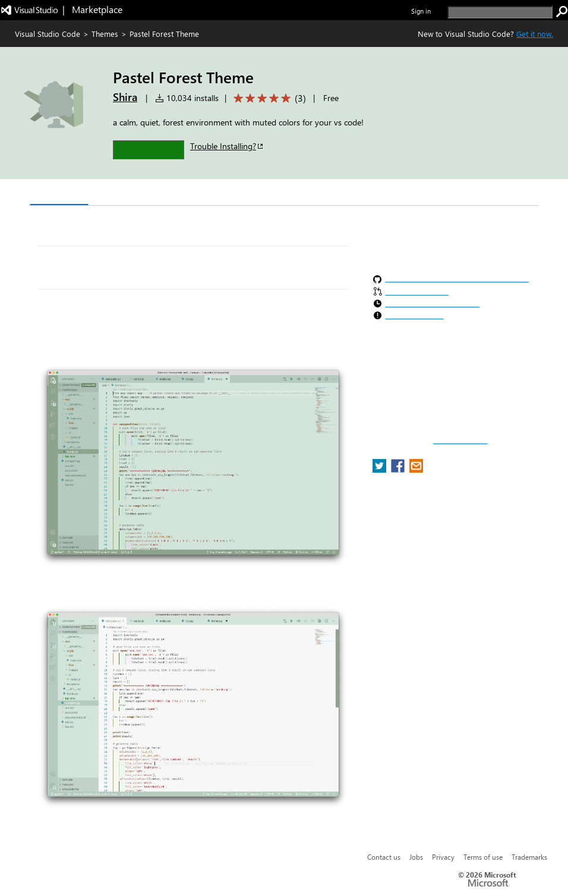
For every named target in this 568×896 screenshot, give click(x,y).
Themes (104, 34)
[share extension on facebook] (399, 469)
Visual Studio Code (47, 34)
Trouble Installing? (227, 146)
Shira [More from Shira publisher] (125, 97)
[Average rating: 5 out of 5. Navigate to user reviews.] (268, 98)
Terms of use (483, 857)
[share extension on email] (416, 469)
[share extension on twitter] (380, 469)
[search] (500, 12)
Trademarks (529, 857)
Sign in (421, 11)
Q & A (195, 193)
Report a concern (460, 440)
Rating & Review (261, 193)
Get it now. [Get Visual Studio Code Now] (534, 34)
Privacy (443, 857)
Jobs (416, 857)
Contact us (383, 857)
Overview (59, 193)
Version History (131, 193)
